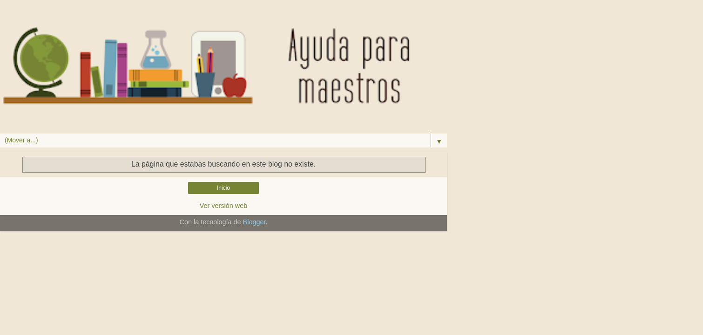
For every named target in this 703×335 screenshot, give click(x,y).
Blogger (254, 222)
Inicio (223, 188)
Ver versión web (223, 205)
